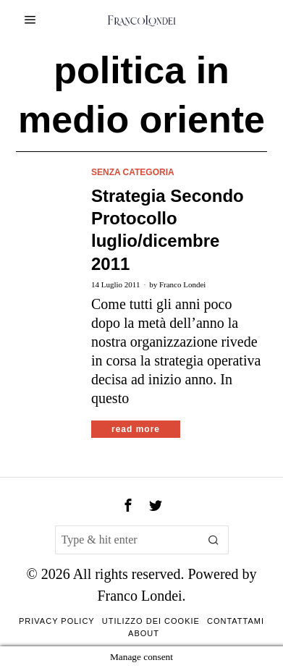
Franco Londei (182, 284)
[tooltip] (128, 505)
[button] (214, 539)
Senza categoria (132, 172)
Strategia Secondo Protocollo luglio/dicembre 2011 (167, 230)
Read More (135, 429)
